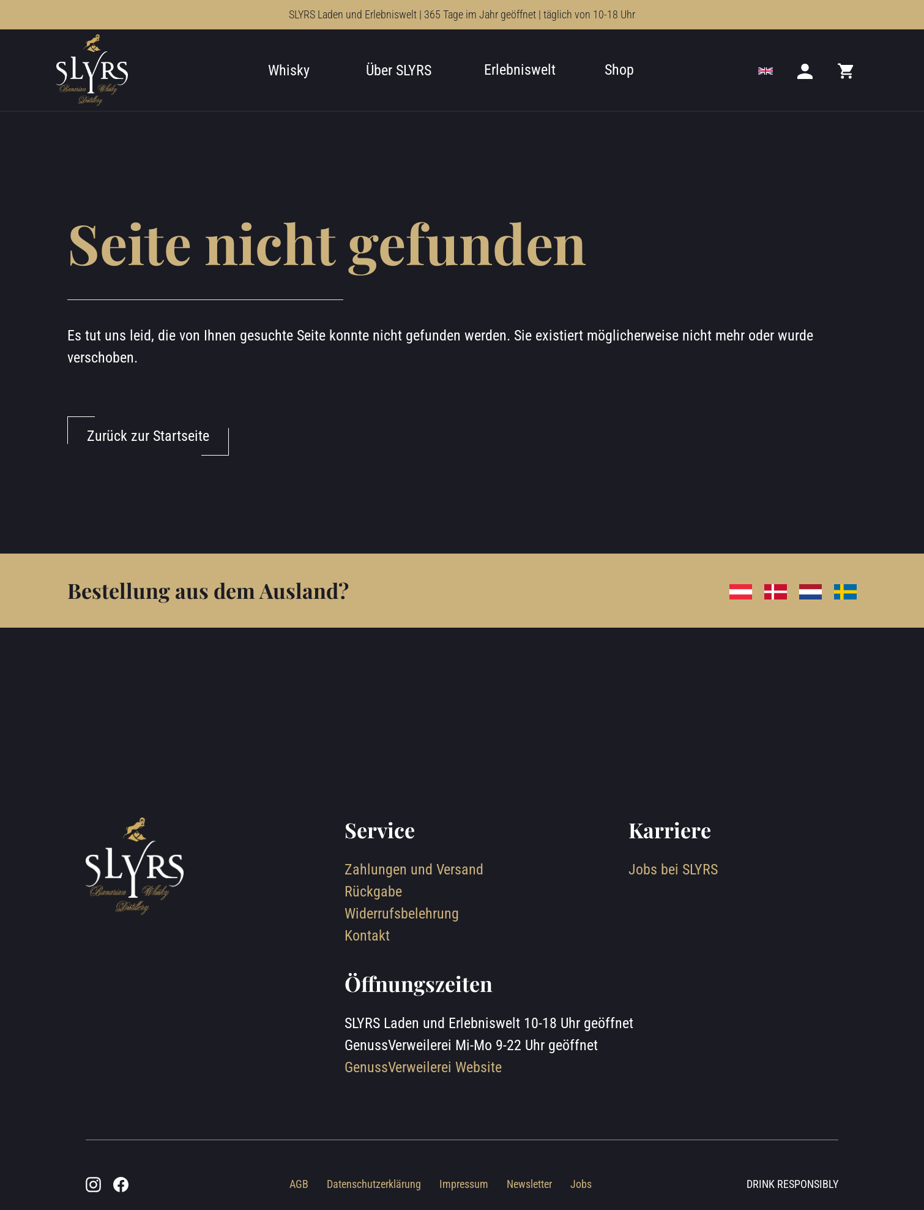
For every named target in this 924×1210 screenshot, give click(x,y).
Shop (619, 69)
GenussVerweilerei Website (423, 1067)
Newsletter (529, 1184)
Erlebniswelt (520, 69)
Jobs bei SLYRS (673, 869)
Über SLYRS (398, 70)
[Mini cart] (846, 70)
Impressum (463, 1184)
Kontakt (367, 935)
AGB (298, 1184)
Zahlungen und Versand (414, 869)
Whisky (289, 70)
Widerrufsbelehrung (402, 913)
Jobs (581, 1184)
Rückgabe (373, 891)
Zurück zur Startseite (148, 436)
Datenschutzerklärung (374, 1184)
